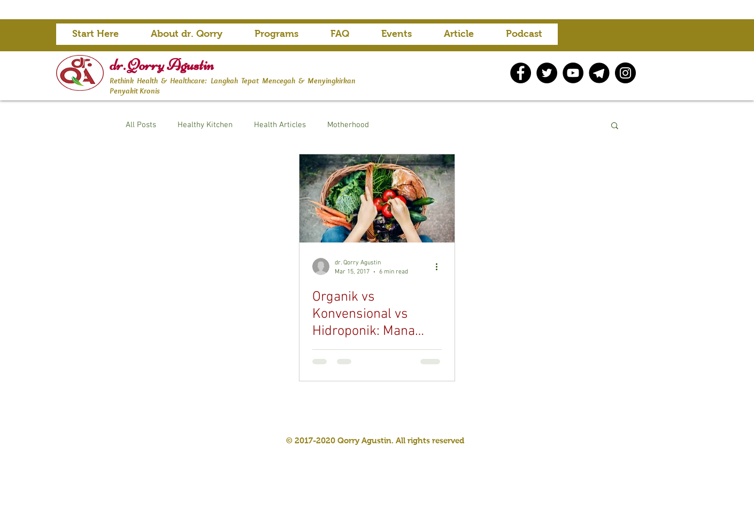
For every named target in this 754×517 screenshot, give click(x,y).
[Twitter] (546, 72)
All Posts (141, 125)
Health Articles (280, 125)
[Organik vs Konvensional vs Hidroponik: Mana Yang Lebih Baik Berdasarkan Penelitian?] (377, 198)
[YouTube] (573, 72)
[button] (276, 37)
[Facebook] (520, 72)
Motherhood (348, 125)
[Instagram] (625, 72)
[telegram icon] (599, 72)
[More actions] (440, 266)
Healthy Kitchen (205, 125)
